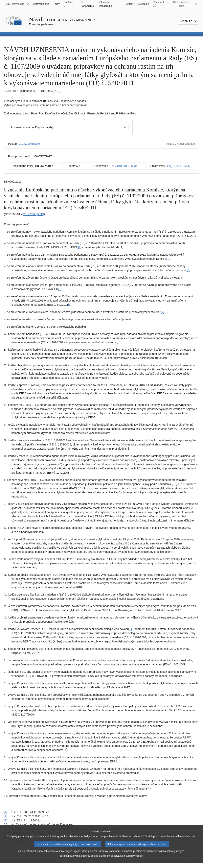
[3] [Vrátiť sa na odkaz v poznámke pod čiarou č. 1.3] (5, 820)
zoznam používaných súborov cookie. (122, 859)
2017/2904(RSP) (29, 143)
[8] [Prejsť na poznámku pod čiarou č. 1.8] (130, 629)
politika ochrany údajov (171, 854)
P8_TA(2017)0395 (178, 165)
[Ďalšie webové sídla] (184, 4)
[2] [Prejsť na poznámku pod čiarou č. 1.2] (167, 258)
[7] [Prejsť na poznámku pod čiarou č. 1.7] (162, 312)
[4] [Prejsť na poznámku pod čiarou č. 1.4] (181, 277)
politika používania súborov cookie (79, 859)
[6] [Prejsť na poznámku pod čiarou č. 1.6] (69, 304)
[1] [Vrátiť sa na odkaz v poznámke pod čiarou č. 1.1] (5, 812)
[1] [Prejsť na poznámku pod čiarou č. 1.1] (78, 247)
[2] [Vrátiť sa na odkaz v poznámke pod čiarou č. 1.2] (5, 816)
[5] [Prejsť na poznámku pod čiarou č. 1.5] (59, 289)
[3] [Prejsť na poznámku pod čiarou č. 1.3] (187, 270)
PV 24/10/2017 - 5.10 (123, 165)
